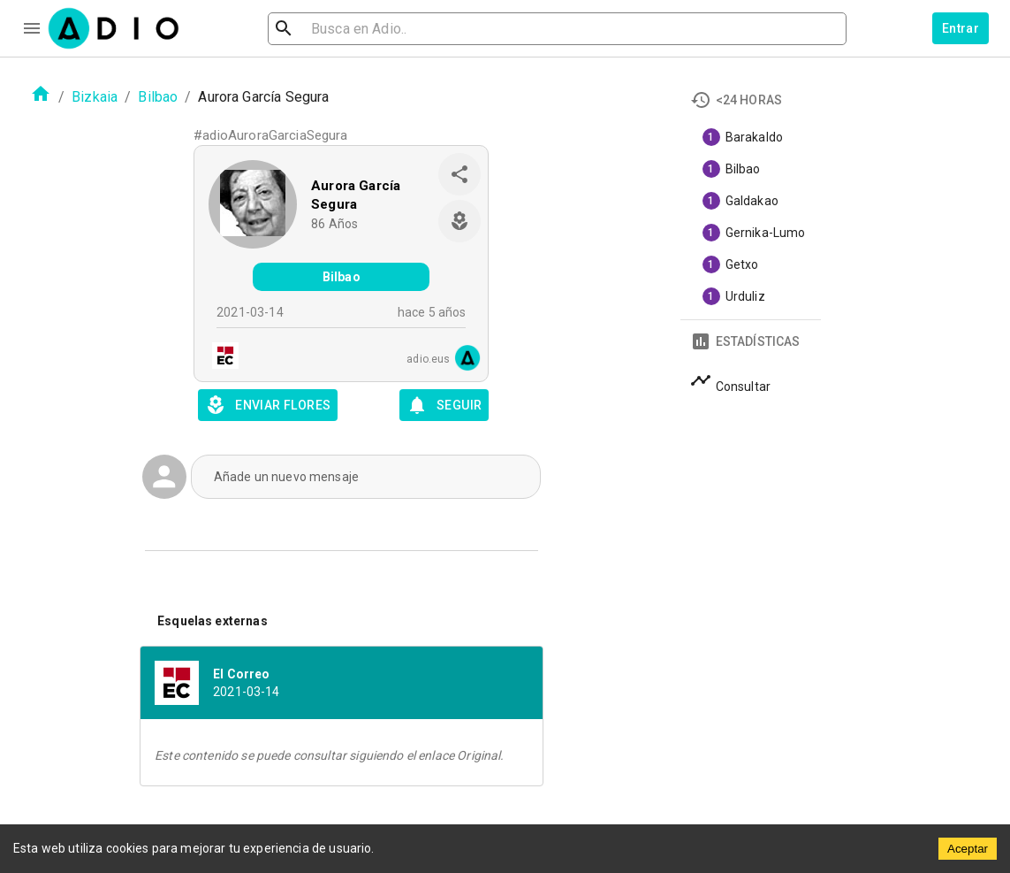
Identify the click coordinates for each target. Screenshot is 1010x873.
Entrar (960, 28)
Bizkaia (95, 96)
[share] (459, 174)
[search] (341, 28)
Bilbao (158, 96)
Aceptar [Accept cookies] (967, 848)
